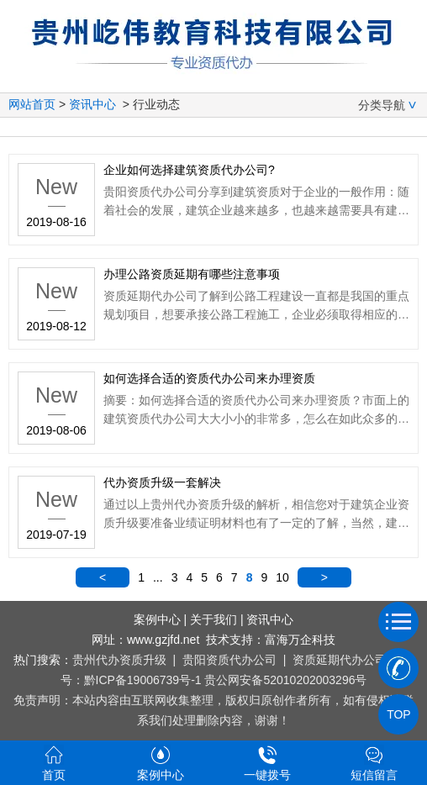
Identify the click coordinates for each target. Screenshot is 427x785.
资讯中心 (92, 104)
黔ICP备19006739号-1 (143, 680)
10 (282, 577)
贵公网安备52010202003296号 (285, 680)
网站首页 (31, 104)
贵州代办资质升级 (119, 659)
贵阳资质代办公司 (229, 659)
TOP (398, 714)
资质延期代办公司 (340, 659)
